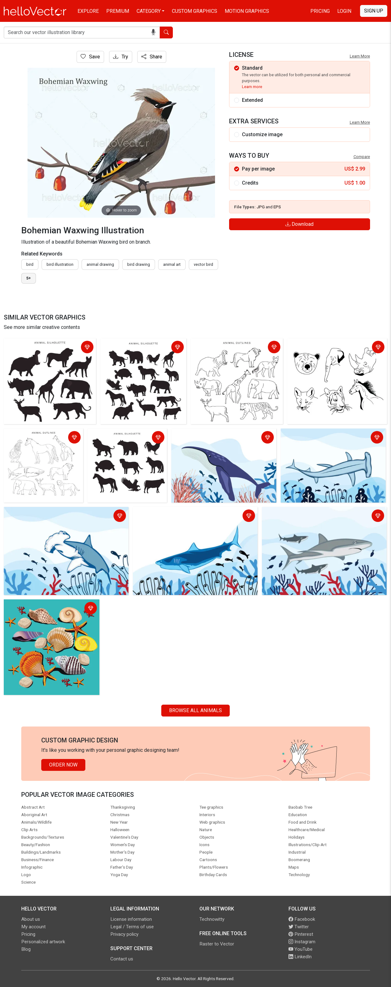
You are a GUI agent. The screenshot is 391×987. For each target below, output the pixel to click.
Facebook (301, 919)
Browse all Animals (195, 710)
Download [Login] (299, 224)
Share (151, 57)
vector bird (203, 264)
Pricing (320, 11)
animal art (172, 264)
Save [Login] (90, 57)
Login (344, 11)
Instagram (301, 942)
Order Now (63, 765)
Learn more (252, 86)
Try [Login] (120, 57)
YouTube (300, 949)
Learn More (360, 56)
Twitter (298, 927)
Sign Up (373, 11)
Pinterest (300, 934)
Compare (361, 156)
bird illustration (60, 264)
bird (29, 264)
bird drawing (138, 264)
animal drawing (100, 264)
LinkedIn (300, 957)
